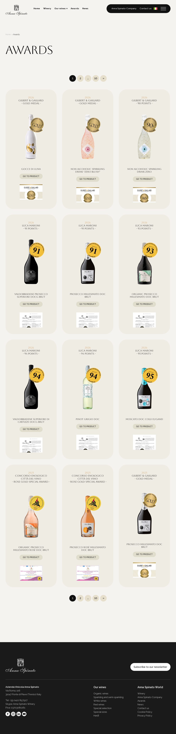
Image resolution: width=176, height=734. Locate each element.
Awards (75, 8)
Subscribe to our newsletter (150, 666)
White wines (100, 700)
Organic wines (101, 693)
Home (37, 8)
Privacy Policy (145, 715)
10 (95, 78)
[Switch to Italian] (155, 8)
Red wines (99, 704)
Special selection (103, 708)
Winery (47, 8)
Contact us (146, 8)
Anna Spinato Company (124, 8)
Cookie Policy (145, 712)
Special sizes (100, 712)
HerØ (96, 715)
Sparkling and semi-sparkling (108, 697)
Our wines (60, 8)
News (85, 8)
